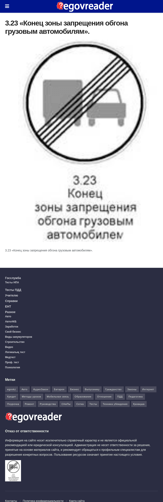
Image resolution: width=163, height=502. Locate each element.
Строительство (14, 341)
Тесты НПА (12, 282)
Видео (9, 347)
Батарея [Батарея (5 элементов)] (59, 389)
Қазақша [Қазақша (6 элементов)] (139, 404)
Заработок (11, 326)
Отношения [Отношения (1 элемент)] (104, 396)
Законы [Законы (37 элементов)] (132, 389)
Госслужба (13, 278)
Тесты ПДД (13, 290)
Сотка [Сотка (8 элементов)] (80, 404)
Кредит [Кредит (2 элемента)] (11, 396)
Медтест (10, 357)
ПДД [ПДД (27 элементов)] (120, 396)
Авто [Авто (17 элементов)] (25, 389)
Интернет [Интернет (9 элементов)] (148, 389)
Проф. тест (12, 362)
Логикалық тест (15, 352)
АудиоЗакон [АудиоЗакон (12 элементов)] (40, 389)
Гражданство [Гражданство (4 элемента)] (113, 389)
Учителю (11, 295)
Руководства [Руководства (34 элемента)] (48, 404)
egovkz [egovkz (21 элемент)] (11, 389)
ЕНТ (8, 306)
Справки (11, 301)
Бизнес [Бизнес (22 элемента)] (74, 389)
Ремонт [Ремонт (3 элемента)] (29, 404)
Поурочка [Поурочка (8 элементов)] (13, 404)
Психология (12, 367)
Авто (8, 316)
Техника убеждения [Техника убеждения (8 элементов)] (115, 404)
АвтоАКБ (11, 321)
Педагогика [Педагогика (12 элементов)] (135, 396)
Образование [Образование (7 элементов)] (83, 396)
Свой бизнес (13, 331)
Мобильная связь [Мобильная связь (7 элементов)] (58, 396)
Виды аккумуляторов (18, 336)
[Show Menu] (7, 6)
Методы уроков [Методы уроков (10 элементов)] (31, 396)
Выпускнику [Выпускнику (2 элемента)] (92, 389)
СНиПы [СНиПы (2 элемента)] (66, 404)
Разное (10, 312)
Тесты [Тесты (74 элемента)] (93, 404)
